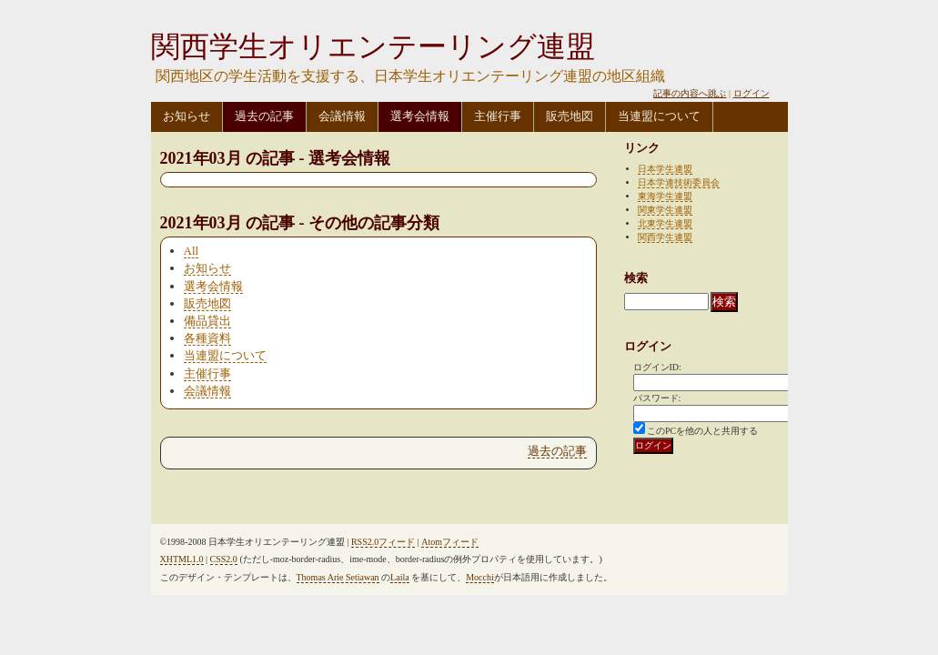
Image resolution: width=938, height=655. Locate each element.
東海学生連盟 (665, 196)
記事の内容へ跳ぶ (689, 93)
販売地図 (569, 116)
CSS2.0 (223, 559)
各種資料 (207, 338)
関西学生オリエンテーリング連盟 (373, 46)
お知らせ (186, 116)
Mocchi (480, 577)
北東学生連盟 (665, 223)
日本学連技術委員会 (679, 182)
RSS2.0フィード (383, 542)
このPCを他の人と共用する (702, 431)
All (191, 250)
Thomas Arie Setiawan (338, 577)
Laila (399, 577)
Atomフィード (450, 542)
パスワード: (657, 398)
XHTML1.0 (182, 559)
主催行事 (497, 116)
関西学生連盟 (665, 237)
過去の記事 (264, 116)
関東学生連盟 (665, 210)
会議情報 (342, 116)
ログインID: (657, 367)
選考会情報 (419, 116)
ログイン (751, 93)
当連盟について (659, 116)
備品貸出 (207, 321)
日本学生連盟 (665, 169)
